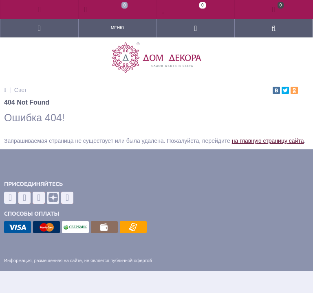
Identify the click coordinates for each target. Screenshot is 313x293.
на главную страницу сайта (268, 141)
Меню (117, 28)
